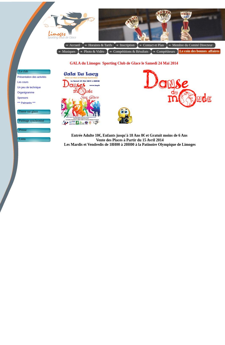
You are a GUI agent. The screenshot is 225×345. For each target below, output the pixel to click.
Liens (22, 139)
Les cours (22, 82)
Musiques (68, 51)
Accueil (75, 45)
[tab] (35, 71)
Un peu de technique (29, 87)
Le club (23, 71)
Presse (23, 130)
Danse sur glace (28, 111)
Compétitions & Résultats (130, 51)
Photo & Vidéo (94, 51)
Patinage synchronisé (31, 120)
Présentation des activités (31, 77)
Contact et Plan (153, 45)
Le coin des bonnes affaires (199, 51)
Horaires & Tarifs (100, 45)
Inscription (127, 45)
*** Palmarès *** (26, 102)
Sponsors (22, 97)
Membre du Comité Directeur (192, 45)
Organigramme (25, 92)
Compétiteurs (166, 51)
